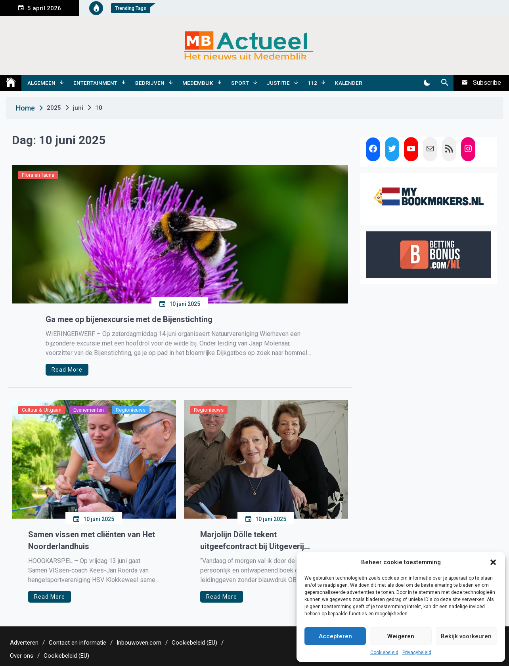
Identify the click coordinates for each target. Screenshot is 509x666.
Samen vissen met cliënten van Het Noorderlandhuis (91, 540)
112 (312, 83)
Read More (67, 369)
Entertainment (95, 83)
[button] (493, 562)
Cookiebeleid (384, 652)
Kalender (348, 83)
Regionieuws (130, 410)
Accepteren (335, 636)
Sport (240, 83)
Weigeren (400, 636)
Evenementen (88, 410)
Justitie (278, 83)
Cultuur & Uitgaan (41, 410)
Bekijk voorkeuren (466, 636)
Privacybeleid (416, 652)
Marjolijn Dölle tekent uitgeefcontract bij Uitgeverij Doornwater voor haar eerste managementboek (253, 541)
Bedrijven (150, 83)
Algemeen (41, 83)
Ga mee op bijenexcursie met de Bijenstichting (129, 319)
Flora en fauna (38, 175)
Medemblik (197, 83)
